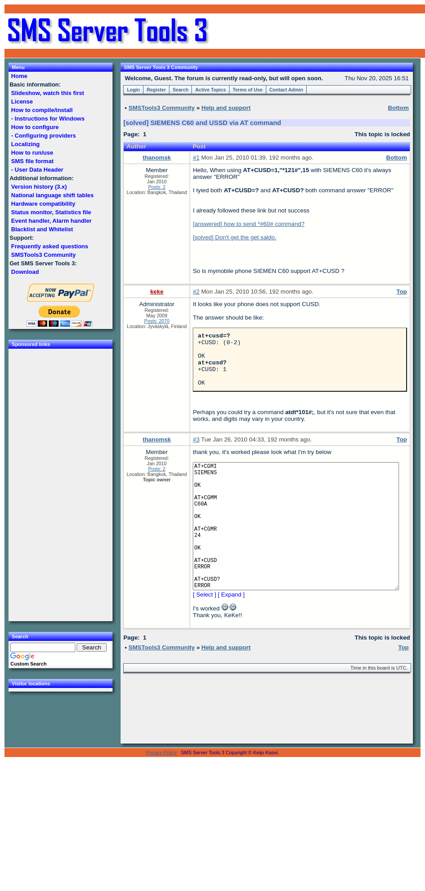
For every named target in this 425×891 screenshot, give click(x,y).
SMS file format (32, 161)
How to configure (34, 127)
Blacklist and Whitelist (41, 229)
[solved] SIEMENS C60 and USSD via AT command (202, 122)
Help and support (226, 107)
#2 (196, 291)
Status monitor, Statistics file (51, 212)
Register (156, 89)
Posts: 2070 (156, 321)
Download (24, 271)
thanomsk (157, 157)
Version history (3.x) (39, 186)
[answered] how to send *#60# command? (248, 224)
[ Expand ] (231, 632)
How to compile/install (41, 110)
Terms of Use (248, 89)
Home (19, 76)
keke (157, 291)
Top (401, 291)
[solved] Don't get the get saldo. (234, 237)
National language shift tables (52, 195)
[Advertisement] (317, 31)
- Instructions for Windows (47, 118)
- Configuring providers (43, 135)
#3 (196, 450)
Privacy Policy (161, 790)
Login (133, 89)
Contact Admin (286, 89)
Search (181, 89)
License (22, 101)
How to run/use (32, 152)
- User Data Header (37, 169)
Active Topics (210, 89)
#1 (196, 157)
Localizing (25, 144)
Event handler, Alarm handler (51, 220)
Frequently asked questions (49, 246)
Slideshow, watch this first (47, 93)
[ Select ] (204, 632)
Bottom (396, 157)
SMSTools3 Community (43, 254)
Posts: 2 (156, 187)
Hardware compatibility (43, 203)
